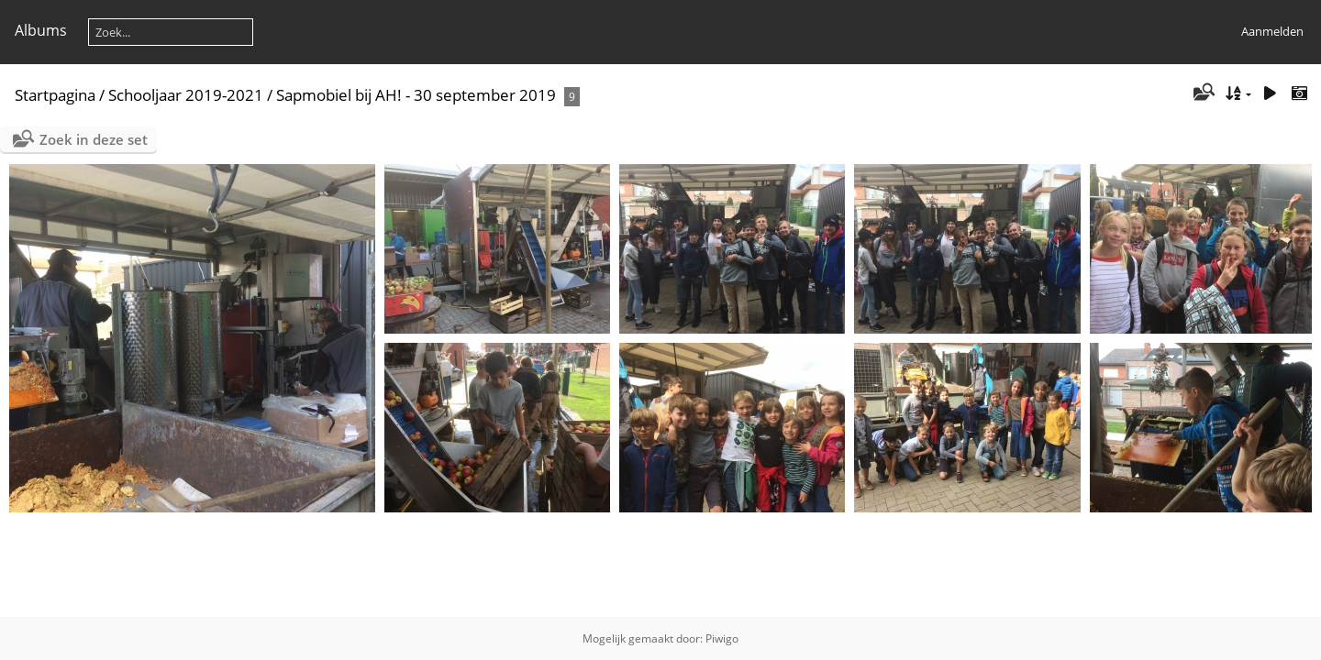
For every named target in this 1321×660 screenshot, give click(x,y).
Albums (41, 30)
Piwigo (721, 638)
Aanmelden (1272, 31)
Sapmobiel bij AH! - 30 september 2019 (416, 94)
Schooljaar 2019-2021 (185, 94)
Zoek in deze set (93, 139)
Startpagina (55, 94)
